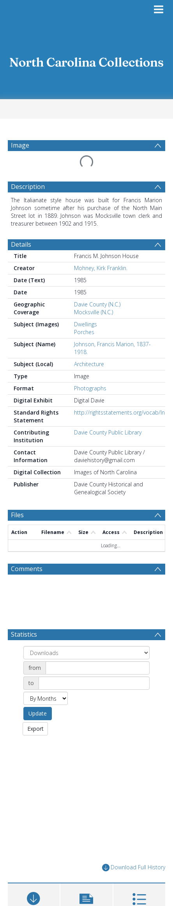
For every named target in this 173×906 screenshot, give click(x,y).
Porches (84, 332)
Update (37, 713)
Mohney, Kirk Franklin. (100, 268)
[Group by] (86, 652)
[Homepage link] (86, 60)
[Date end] (94, 683)
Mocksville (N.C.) (93, 312)
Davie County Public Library (107, 432)
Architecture (89, 364)
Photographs (90, 388)
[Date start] (98, 668)
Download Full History (133, 867)
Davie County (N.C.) (97, 304)
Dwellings (85, 324)
